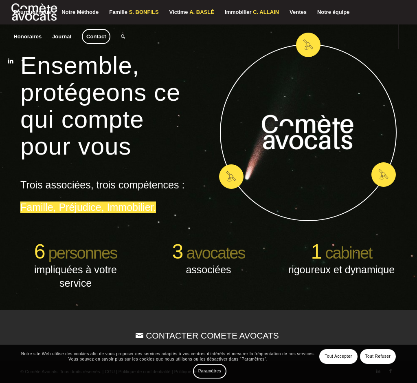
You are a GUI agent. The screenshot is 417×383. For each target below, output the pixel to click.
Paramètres (210, 371)
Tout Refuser (378, 356)
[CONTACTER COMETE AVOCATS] (208, 335)
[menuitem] (32, 12)
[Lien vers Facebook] (23, 61)
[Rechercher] (123, 36)
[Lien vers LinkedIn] (10, 61)
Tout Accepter (338, 356)
